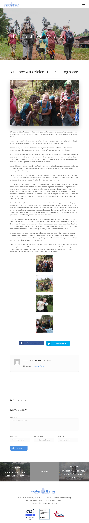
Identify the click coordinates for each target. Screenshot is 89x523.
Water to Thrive (39, 365)
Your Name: (14, 435)
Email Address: (38, 435)
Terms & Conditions (50, 502)
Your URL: (61, 435)
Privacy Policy (36, 502)
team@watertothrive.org (62, 496)
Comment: (13, 416)
